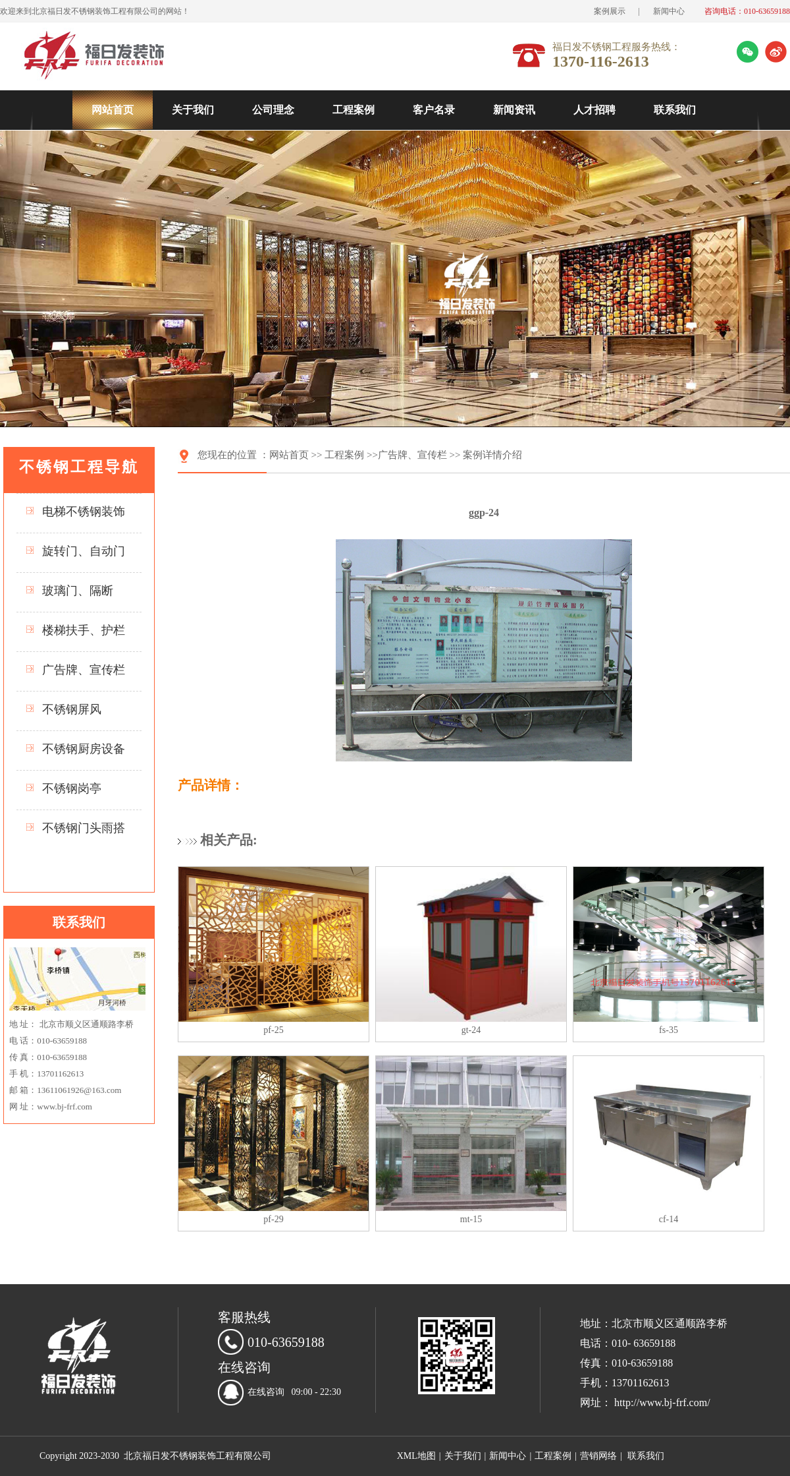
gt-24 (471, 1030)
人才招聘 (594, 109)
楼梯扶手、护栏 (83, 630)
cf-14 (669, 1219)
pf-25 (273, 1030)
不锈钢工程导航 (79, 467)
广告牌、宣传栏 (83, 669)
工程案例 (353, 109)
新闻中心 (669, 11)
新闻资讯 (514, 109)
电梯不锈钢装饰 (83, 511)
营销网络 (598, 1456)
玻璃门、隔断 (77, 590)
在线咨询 (266, 1392)
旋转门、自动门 (83, 551)
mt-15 (471, 1219)
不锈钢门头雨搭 (83, 828)
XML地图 (416, 1456)
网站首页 (113, 109)
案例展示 (609, 11)
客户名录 (434, 109)
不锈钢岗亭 (71, 788)
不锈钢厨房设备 (83, 748)
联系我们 (675, 109)
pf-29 (273, 1219)
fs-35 (668, 1030)
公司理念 (273, 109)
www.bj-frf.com (64, 1106)
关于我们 (193, 109)
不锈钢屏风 (71, 709)
